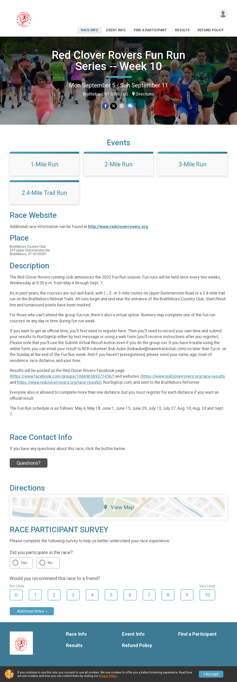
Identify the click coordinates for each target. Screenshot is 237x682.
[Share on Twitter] (113, 106)
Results (182, 30)
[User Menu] (223, 13)
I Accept (211, 674)
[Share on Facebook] (105, 106)
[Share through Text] (130, 106)
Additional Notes (30, 611)
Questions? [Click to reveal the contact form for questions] (29, 463)
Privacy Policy (108, 676)
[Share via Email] (121, 106)
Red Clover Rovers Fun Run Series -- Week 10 (118, 60)
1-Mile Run (44, 164)
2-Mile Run (118, 164)
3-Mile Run (192, 164)
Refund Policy (211, 30)
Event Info (116, 30)
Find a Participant (150, 30)
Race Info (89, 30)
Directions (145, 94)
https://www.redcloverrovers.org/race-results (183, 376)
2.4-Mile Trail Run (44, 192)
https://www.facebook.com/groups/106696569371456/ (62, 376)
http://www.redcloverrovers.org (118, 226)
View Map (118, 507)
